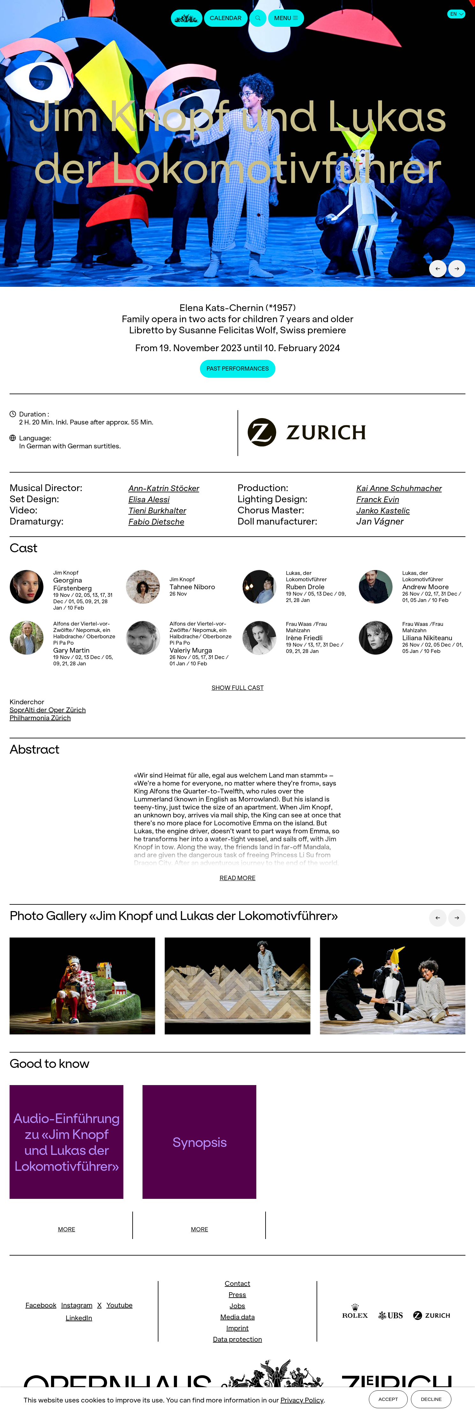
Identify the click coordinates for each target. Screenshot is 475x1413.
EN (457, 14)
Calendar (224, 18)
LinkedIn (79, 1318)
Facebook (41, 1306)
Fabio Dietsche (159, 521)
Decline (431, 1400)
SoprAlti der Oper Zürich (48, 710)
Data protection (237, 1340)
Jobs (237, 1306)
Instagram (76, 1306)
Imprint (237, 1329)
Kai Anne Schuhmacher (404, 487)
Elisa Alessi (151, 499)
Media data (237, 1318)
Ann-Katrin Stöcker (168, 487)
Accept (388, 1400)
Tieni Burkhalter (161, 510)
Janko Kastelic (386, 510)
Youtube (119, 1306)
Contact (237, 1284)
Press (237, 1295)
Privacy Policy (302, 1401)
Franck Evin (380, 499)
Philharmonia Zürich (40, 717)
